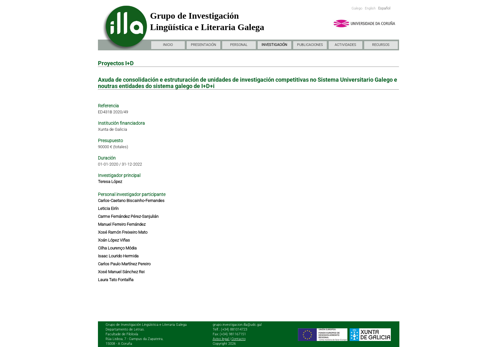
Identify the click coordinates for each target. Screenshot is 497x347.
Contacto (238, 339)
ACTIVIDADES (345, 45)
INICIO (168, 45)
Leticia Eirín (108, 208)
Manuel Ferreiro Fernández (121, 224)
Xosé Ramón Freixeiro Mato (122, 232)
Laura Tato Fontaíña (115, 279)
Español (384, 8)
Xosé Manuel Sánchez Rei (121, 271)
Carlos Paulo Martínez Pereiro (124, 264)
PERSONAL (239, 45)
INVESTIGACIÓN (274, 45)
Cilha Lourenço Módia (117, 248)
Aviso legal (221, 339)
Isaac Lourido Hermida (118, 256)
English (370, 8)
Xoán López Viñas (114, 240)
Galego (357, 8)
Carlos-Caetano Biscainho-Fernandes (131, 200)
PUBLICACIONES (310, 45)
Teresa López (110, 181)
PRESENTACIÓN (203, 45)
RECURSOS (381, 45)
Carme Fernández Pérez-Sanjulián (128, 216)
